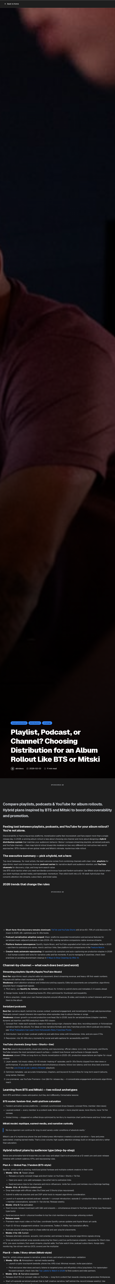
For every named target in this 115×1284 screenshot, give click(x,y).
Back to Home (11, 4)
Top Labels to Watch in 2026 (52, 1271)
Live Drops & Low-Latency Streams (30, 1068)
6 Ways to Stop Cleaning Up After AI (63, 958)
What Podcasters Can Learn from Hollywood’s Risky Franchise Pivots (40, 1030)
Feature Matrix (97, 947)
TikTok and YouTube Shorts (63, 930)
